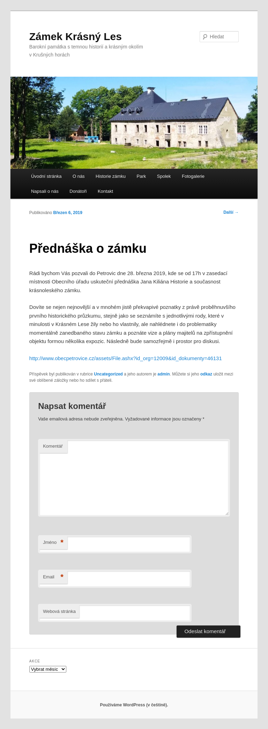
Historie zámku (111, 176)
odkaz (206, 374)
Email (53, 577)
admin (163, 374)
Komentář (52, 446)
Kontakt (105, 191)
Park (141, 176)
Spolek (164, 176)
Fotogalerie (193, 176)
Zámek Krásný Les (75, 36)
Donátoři (78, 191)
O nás (79, 176)
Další (231, 212)
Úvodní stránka (46, 176)
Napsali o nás (45, 191)
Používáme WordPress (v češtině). (134, 705)
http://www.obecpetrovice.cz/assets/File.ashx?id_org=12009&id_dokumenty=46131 (125, 358)
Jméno (53, 543)
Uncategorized (108, 374)
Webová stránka (59, 611)
